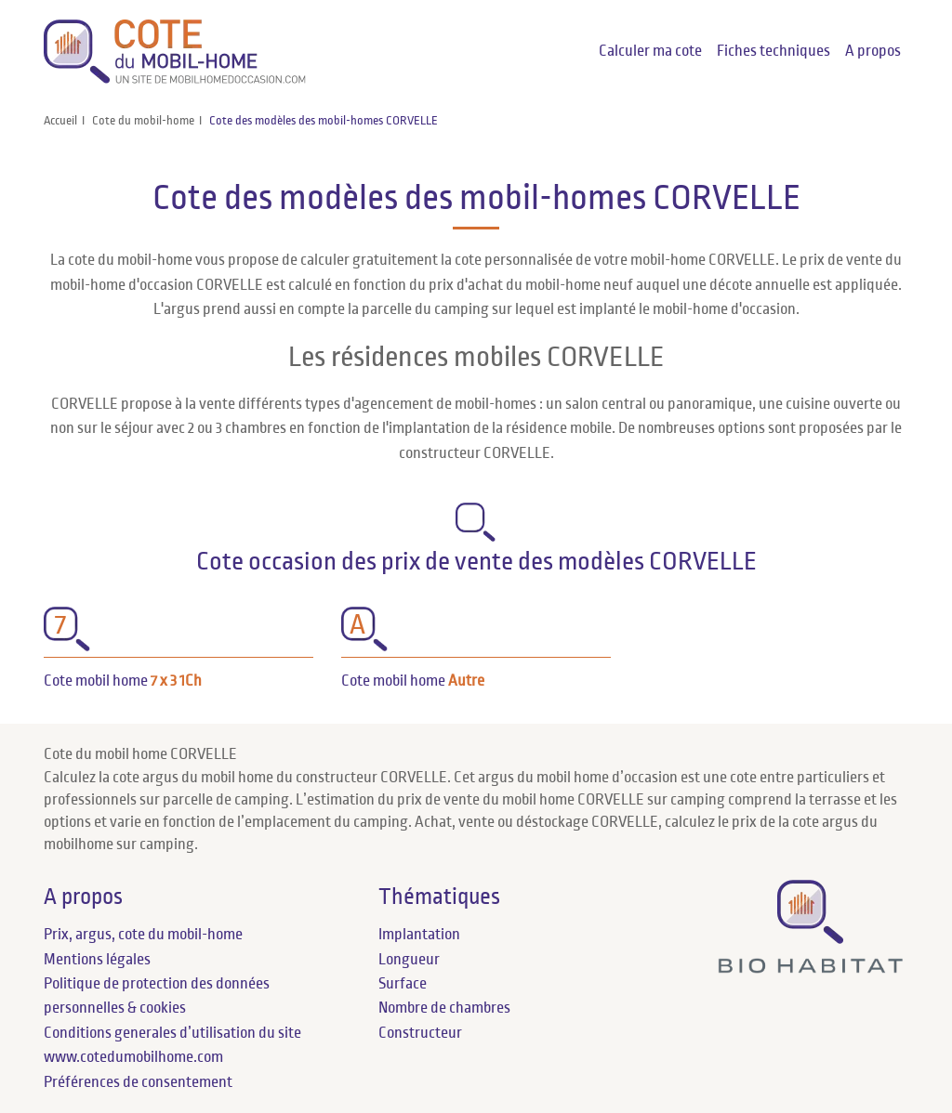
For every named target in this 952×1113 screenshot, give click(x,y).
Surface (402, 984)
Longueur (409, 959)
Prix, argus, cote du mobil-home (143, 934)
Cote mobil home (123, 681)
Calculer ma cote (650, 51)
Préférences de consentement (138, 1082)
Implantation (419, 934)
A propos (873, 51)
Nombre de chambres (444, 1008)
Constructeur (420, 1033)
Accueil (60, 120)
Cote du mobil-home (143, 120)
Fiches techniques (773, 51)
